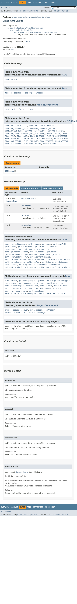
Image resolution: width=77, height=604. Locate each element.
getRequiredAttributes (16, 252)
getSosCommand (37, 252)
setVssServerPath (60, 267)
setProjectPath (27, 265)
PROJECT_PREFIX (51, 144)
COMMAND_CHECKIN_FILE (16, 126)
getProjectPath (27, 249)
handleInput (46, 286)
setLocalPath (33, 262)
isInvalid (17, 288)
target (8, 93)
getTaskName (11, 283)
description (11, 109)
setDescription (12, 312)
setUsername (31, 267)
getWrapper (38, 283)
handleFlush (32, 286)
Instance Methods (30, 188)
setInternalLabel (37, 259)
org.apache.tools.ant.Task (22, 30)
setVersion (25, 225)
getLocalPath (59, 244)
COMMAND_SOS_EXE (29, 133)
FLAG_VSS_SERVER (13, 144)
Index (47, 3)
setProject (42, 312)
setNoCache (47, 262)
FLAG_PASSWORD (12, 139)
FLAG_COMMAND (46, 133)
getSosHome (52, 252)
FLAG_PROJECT (27, 139)
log (25, 288)
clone (7, 310)
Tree (29, 3)
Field (19, 11)
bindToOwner (11, 281)
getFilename (34, 244)
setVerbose (44, 267)
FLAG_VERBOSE (46, 141)
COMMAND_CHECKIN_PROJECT (41, 126)
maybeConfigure (53, 288)
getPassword (11, 249)
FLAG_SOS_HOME (61, 139)
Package (14, 3)
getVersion (57, 254)
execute (9, 244)
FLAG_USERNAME (31, 141)
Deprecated (38, 3)
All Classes (6, 7)
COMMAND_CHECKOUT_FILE (16, 128)
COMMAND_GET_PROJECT (35, 131)
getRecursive (43, 249)
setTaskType (59, 293)
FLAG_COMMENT (61, 133)
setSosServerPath (14, 267)
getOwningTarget (27, 281)
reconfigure (21, 291)
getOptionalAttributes (46, 247)
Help (53, 3)
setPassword (11, 265)
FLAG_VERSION (61, 141)
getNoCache (10, 247)
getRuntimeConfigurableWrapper (53, 281)
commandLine (11, 79)
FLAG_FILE (10, 136)
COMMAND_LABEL (12, 133)
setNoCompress (62, 262)
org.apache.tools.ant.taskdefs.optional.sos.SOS (35, 32)
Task (64, 88)
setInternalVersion (15, 262)
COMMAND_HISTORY (56, 131)
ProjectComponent (47, 105)
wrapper (39, 93)
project (34, 109)
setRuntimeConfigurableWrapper (21, 293)
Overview (5, 3)
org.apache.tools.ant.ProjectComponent (24, 28)
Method (34, 11)
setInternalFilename (15, 259)
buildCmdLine (27, 198)
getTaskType (25, 283)
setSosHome (54, 265)
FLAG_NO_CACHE (37, 136)
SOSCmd (27, 41)
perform (9, 291)
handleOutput (60, 286)
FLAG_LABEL (22, 136)
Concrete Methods (52, 188)
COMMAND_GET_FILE (14, 131)
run (26, 257)
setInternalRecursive (59, 259)
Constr (26, 11)
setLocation (29, 312)
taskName (18, 93)
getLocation (36, 310)
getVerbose (44, 254)
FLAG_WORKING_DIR (32, 144)
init (7, 288)
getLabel (46, 244)
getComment (20, 244)
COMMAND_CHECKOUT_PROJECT (43, 128)
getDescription (20, 310)
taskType (29, 93)
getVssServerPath (14, 257)
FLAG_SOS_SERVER (13, 141)
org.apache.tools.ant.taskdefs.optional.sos (31, 17)
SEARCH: (46, 8)
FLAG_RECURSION (44, 139)
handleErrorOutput (14, 286)
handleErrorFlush (55, 283)
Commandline (11, 201)
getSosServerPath (14, 254)
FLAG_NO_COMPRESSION (57, 136)
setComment (25, 206)
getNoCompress (25, 247)
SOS (13, 50)
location (23, 109)
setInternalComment (40, 257)
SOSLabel (9, 171)
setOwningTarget (37, 291)
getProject (49, 310)
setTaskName (45, 293)
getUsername (31, 254)
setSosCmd (42, 265)
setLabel (24, 215)
